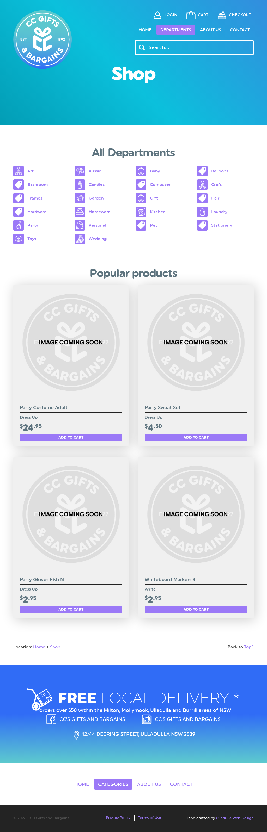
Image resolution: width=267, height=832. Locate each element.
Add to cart (70, 437)
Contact (240, 29)
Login (171, 15)
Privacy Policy (118, 817)
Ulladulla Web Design (235, 818)
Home (145, 29)
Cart (203, 15)
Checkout (240, 15)
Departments (175, 29)
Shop (55, 646)
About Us (210, 29)
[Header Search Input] (194, 47)
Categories (113, 784)
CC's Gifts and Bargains (92, 719)
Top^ (249, 646)
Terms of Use (149, 817)
